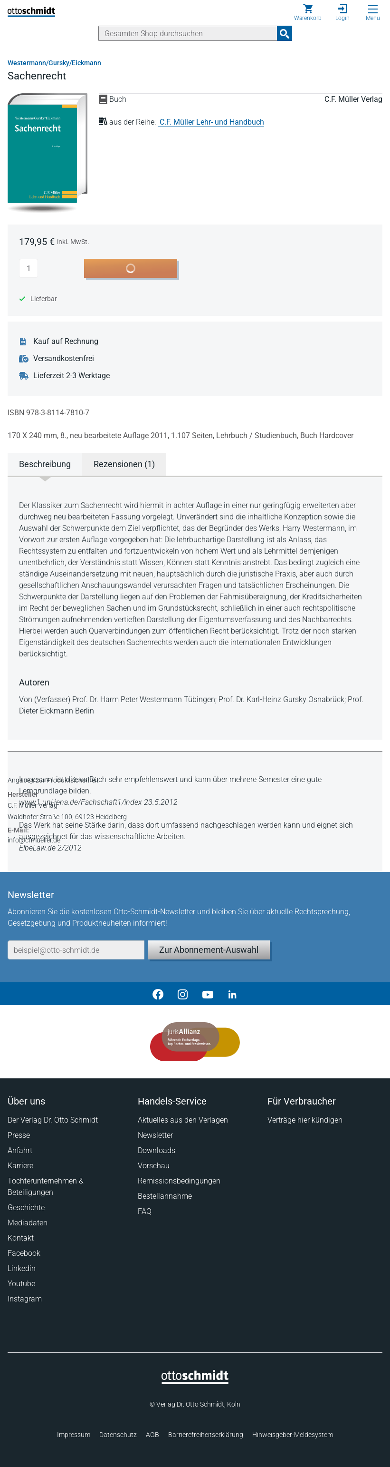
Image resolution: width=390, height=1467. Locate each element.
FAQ (145, 1211)
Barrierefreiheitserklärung (205, 1434)
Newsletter (155, 1135)
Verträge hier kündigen (304, 1120)
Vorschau (154, 1165)
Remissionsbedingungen (179, 1180)
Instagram (25, 1298)
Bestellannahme (165, 1196)
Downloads (156, 1150)
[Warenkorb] (308, 12)
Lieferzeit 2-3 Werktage (71, 376)
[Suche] (187, 33)
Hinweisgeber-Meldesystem (292, 1434)
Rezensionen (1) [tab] (124, 464)
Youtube (21, 1283)
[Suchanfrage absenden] (284, 33)
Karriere (20, 1165)
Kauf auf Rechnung (65, 341)
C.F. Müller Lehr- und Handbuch (212, 122)
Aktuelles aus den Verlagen (183, 1120)
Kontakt (21, 1237)
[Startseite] (195, 1382)
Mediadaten (28, 1222)
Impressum (73, 1434)
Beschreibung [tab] (45, 464)
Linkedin (22, 1268)
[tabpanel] (195, 607)
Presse (19, 1135)
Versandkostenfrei (63, 358)
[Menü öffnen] (373, 9)
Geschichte (26, 1207)
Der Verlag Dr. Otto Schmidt (53, 1120)
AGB (152, 1434)
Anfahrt (20, 1150)
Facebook (24, 1253)
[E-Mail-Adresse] (76, 949)
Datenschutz (118, 1434)
